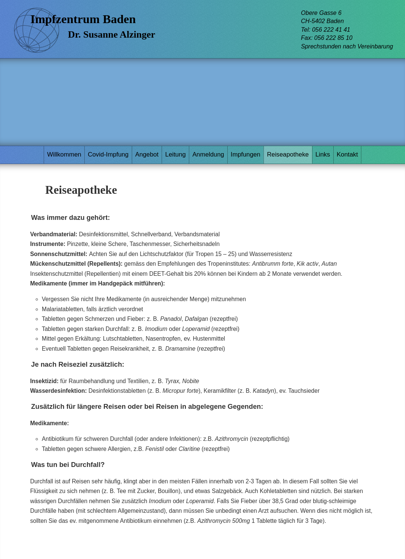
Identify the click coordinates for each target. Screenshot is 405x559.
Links (322, 154)
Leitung (175, 154)
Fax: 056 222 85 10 (326, 38)
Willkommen (64, 154)
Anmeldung (208, 154)
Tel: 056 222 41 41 (325, 29)
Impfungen (245, 154)
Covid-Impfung (108, 154)
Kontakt (347, 154)
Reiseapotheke (288, 154)
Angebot (147, 154)
